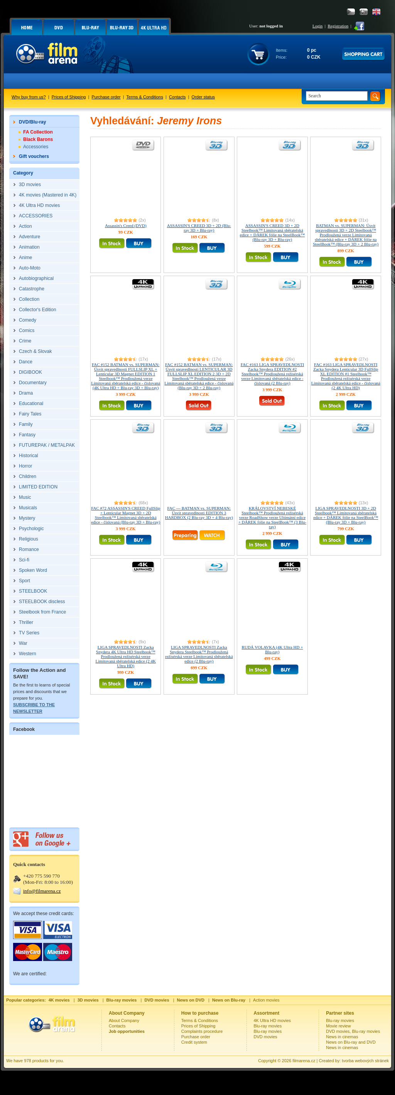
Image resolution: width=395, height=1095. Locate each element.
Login (317, 26)
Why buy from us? (29, 97)
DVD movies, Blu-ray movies (353, 1031)
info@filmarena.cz (42, 891)
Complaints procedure (202, 1031)
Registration (337, 26)
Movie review (338, 1026)
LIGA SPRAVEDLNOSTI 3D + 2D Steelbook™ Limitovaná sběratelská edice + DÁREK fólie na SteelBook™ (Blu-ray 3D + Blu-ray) (345, 515)
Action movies (266, 1000)
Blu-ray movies (268, 1026)
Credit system (194, 1042)
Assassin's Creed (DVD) (126, 225)
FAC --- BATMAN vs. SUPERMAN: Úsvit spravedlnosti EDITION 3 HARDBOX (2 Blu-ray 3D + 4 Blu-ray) (199, 513)
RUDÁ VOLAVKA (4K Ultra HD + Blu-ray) (272, 649)
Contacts (177, 97)
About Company (124, 1020)
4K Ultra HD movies (272, 1020)
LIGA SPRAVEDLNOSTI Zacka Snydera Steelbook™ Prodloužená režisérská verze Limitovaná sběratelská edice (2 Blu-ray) (199, 654)
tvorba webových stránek (365, 1060)
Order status (203, 97)
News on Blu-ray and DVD (350, 1042)
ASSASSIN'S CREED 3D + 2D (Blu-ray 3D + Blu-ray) (199, 227)
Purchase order (106, 97)
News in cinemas (342, 1036)
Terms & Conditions (145, 97)
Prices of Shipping (69, 97)
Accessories (35, 146)
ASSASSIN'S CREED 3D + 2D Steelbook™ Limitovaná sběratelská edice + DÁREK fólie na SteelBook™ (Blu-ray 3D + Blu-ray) (272, 232)
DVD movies (265, 1036)
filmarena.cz (303, 1060)
